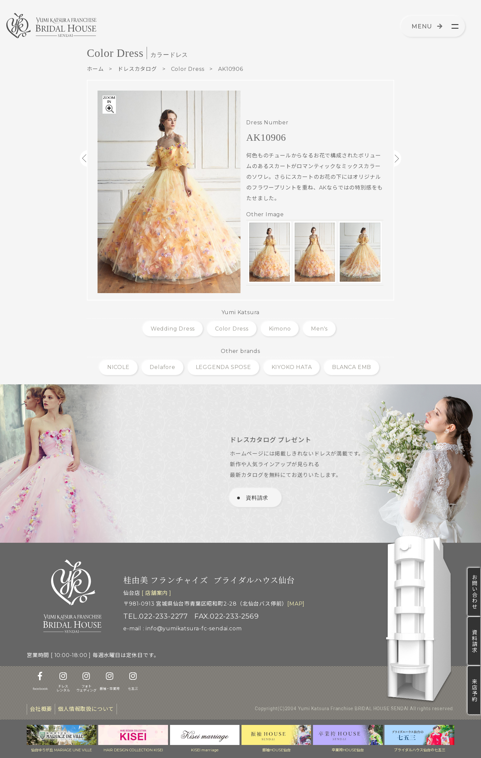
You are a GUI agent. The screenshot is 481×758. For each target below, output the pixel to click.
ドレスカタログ (137, 69)
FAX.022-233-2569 (226, 616)
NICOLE (118, 367)
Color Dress (187, 69)
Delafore (162, 367)
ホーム (95, 69)
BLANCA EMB (351, 367)
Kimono (280, 329)
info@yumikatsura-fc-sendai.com (194, 628)
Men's (319, 329)
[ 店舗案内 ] (156, 593)
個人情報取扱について (86, 709)
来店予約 (474, 690)
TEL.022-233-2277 (155, 616)
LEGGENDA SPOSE (223, 367)
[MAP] (296, 604)
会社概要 (41, 709)
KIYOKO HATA (292, 367)
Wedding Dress (173, 329)
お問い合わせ (474, 592)
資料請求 (474, 641)
